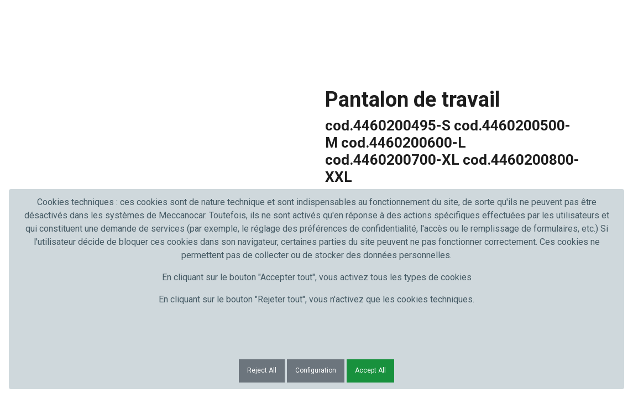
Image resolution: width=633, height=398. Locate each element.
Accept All (370, 370)
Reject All (261, 370)
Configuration (315, 370)
